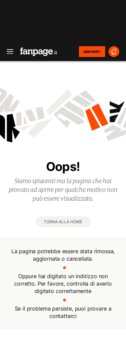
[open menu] (7, 52)
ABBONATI (92, 52)
